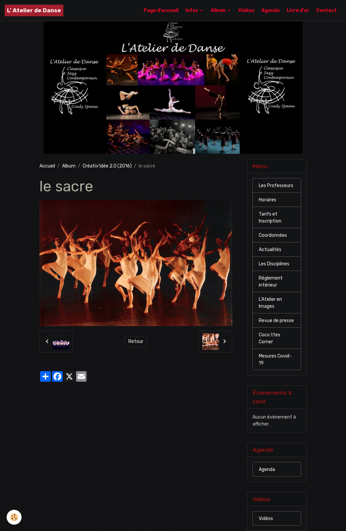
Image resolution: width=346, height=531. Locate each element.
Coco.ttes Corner (269, 338)
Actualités (270, 249)
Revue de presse (276, 320)
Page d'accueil (161, 10)
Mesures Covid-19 (275, 359)
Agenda (270, 10)
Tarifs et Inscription (270, 217)
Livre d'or (298, 10)
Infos (192, 10)
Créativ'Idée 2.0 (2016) (107, 166)
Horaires (267, 200)
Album (219, 10)
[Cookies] (14, 517)
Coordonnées (273, 235)
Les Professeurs (276, 185)
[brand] (34, 10)
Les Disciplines (274, 264)
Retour (135, 341)
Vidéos (246, 10)
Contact (326, 10)
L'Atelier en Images (270, 303)
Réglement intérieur (271, 281)
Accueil (47, 166)
